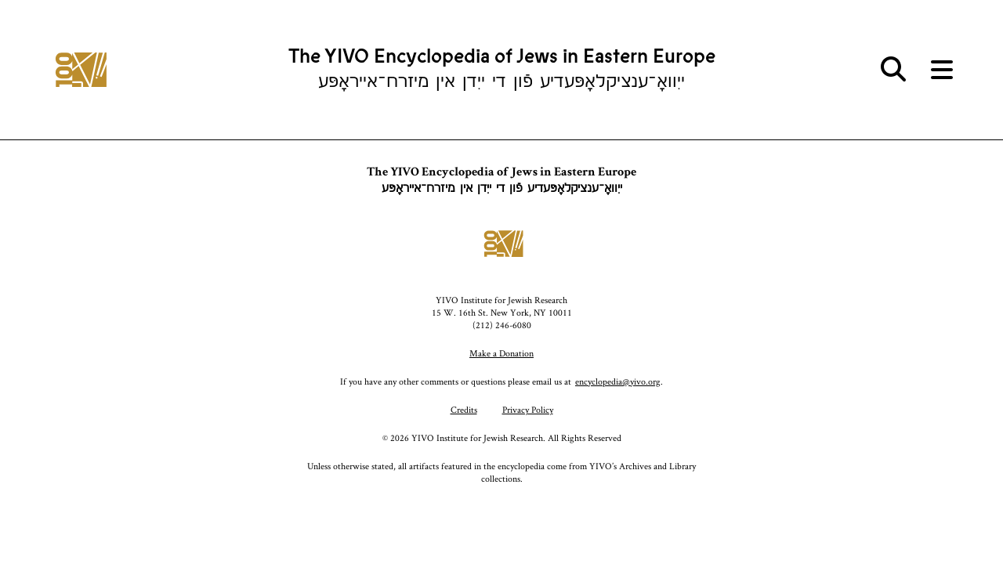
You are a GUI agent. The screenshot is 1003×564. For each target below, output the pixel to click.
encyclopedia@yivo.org (618, 381)
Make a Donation (501, 353)
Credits (464, 409)
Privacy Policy (527, 409)
